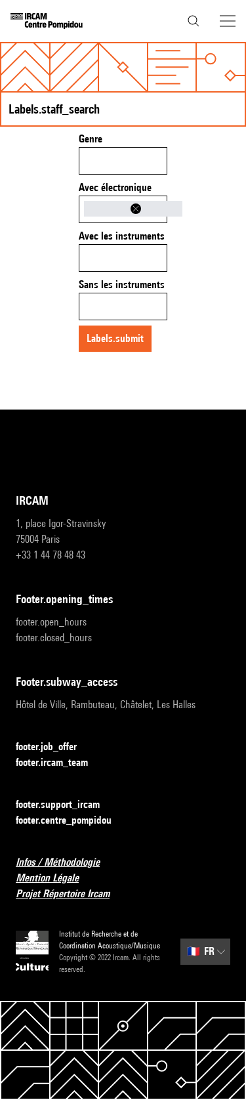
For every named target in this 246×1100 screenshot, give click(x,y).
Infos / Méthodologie (65, 863)
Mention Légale (55, 878)
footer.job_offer (54, 747)
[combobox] (123, 161)
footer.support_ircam (65, 805)
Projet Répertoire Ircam (70, 894)
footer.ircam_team (60, 763)
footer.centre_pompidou (71, 821)
